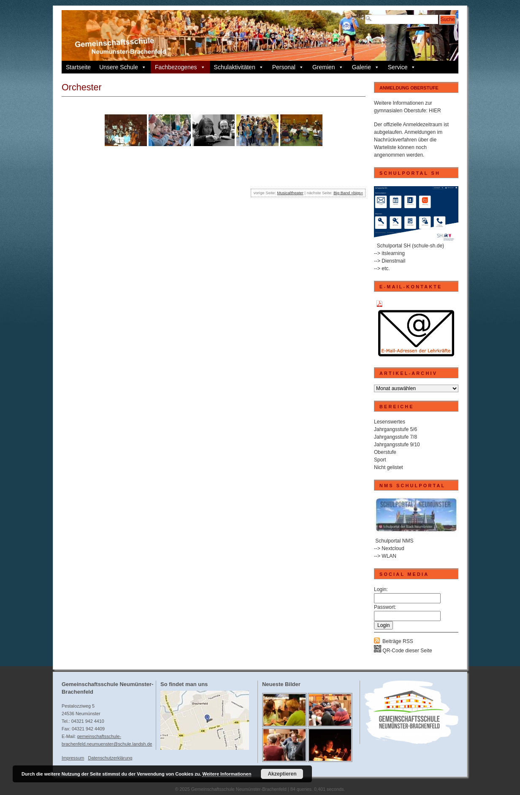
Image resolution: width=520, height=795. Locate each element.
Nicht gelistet (388, 467)
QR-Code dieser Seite (403, 651)
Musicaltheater (290, 192)
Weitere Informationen (226, 773)
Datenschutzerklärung (110, 757)
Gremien (328, 67)
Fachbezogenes (180, 67)
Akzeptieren (282, 774)
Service (402, 67)
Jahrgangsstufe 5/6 (395, 429)
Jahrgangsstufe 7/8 (395, 437)
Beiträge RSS (397, 641)
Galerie (365, 67)
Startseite (78, 67)
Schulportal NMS (394, 541)
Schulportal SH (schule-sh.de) (410, 246)
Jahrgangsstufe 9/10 (397, 445)
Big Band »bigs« (348, 192)
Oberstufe (385, 452)
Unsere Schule (122, 67)
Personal (288, 67)
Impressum (73, 757)
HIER (435, 111)
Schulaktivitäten (239, 67)
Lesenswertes (389, 422)
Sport (380, 460)
